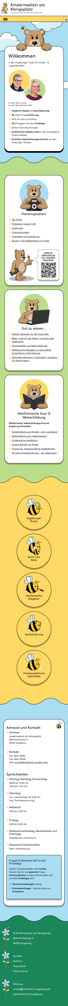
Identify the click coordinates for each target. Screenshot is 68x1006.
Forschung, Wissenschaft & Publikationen (33, 448)
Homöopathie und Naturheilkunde (29, 345)
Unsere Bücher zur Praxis (25, 444)
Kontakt (17, 956)
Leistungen (17, 228)
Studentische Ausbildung (25, 440)
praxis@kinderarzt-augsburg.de (31, 762)
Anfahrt (17, 961)
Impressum (19, 966)
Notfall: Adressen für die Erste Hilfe (30, 334)
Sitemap (18, 984)
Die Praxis (17, 219)
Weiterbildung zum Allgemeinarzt (29, 436)
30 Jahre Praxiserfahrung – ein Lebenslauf (34, 453)
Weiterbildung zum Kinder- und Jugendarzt (34, 431)
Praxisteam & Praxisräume (26, 236)
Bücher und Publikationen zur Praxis (30, 240)
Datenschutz (20, 971)
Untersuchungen (20, 232)
